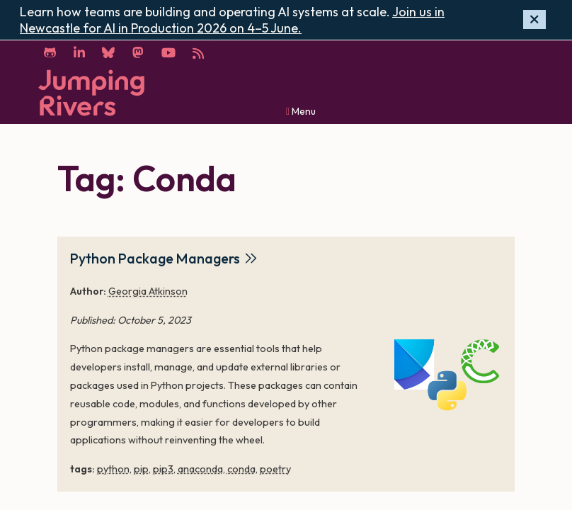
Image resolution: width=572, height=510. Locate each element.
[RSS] (199, 53)
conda (241, 468)
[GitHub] (50, 53)
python (113, 468)
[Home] (91, 92)
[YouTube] (169, 53)
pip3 (163, 468)
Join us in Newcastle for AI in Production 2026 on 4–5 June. (232, 20)
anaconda (200, 468)
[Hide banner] (534, 19)
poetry (275, 468)
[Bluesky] (109, 53)
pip (141, 468)
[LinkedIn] (79, 53)
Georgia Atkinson (148, 291)
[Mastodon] (138, 53)
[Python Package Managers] (448, 375)
